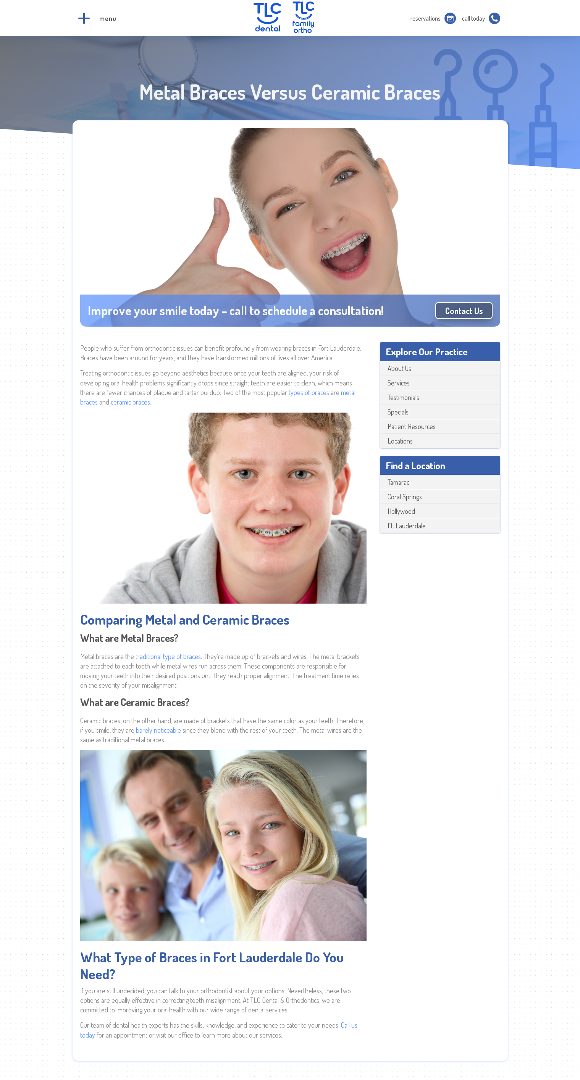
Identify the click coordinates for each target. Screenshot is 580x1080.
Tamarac (398, 482)
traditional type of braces (168, 656)
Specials (398, 412)
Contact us (464, 310)
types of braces (309, 392)
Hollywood (401, 511)
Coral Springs (405, 496)
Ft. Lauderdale (407, 525)
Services (399, 383)
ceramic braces (130, 402)
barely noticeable (158, 730)
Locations (400, 441)
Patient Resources (412, 426)
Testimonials (403, 397)
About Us (399, 368)
